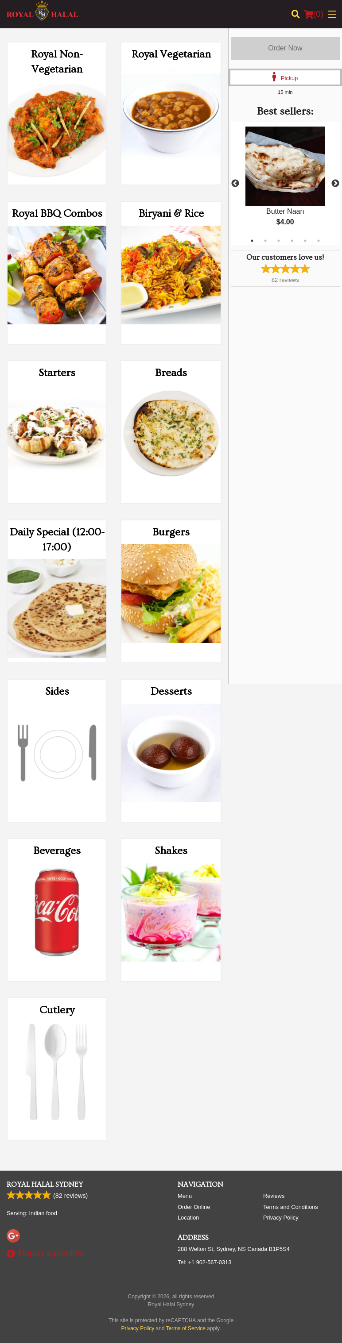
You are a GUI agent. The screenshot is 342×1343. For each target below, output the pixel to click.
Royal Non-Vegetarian (57, 61)
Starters (57, 373)
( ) (313, 14)
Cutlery (56, 1010)
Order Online (194, 1207)
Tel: (204, 1262)
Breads (171, 373)
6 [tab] (318, 240)
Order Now (285, 48)
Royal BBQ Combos (57, 213)
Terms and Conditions (290, 1207)
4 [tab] (292, 240)
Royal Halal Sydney (45, 1185)
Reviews (273, 1196)
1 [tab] (252, 240)
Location (188, 1217)
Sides (57, 691)
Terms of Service (186, 1328)
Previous (235, 183)
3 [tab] (278, 240)
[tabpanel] (285, 183)
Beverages (57, 851)
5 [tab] (305, 240)
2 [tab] (265, 240)
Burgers (171, 532)
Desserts (171, 691)
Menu (185, 1196)
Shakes (171, 851)
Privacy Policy (281, 1217)
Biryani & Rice (171, 213)
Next (335, 183)
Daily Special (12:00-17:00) (57, 539)
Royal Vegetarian (171, 54)
